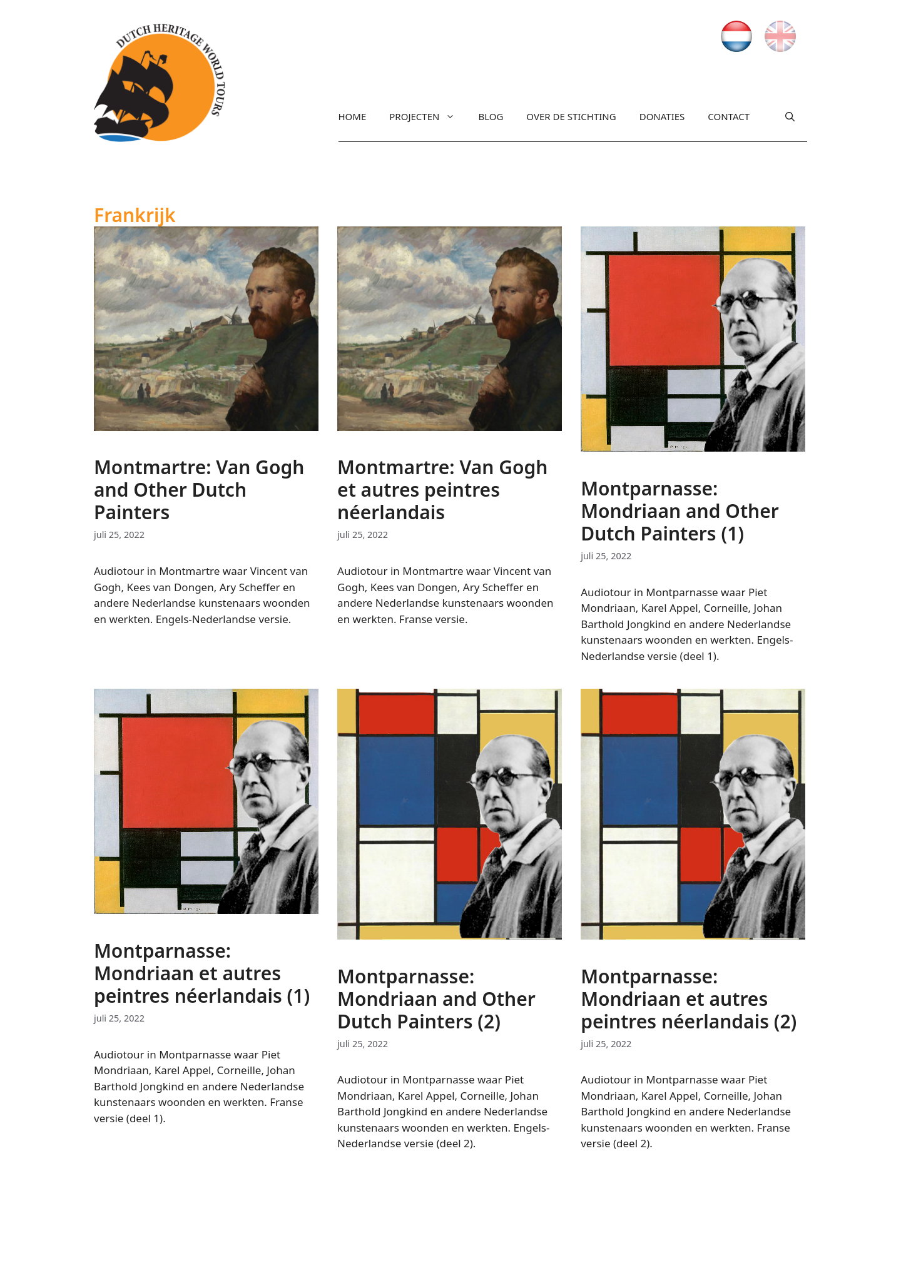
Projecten (422, 116)
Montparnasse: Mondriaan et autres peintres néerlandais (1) (202, 973)
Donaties (662, 116)
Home (353, 116)
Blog (490, 116)
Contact (729, 116)
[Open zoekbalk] (790, 119)
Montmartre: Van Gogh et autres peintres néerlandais (442, 489)
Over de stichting (571, 116)
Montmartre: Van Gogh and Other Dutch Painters (199, 489)
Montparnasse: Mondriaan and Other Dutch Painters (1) (680, 510)
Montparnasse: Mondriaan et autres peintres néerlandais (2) (689, 998)
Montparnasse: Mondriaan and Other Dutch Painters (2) (436, 998)
